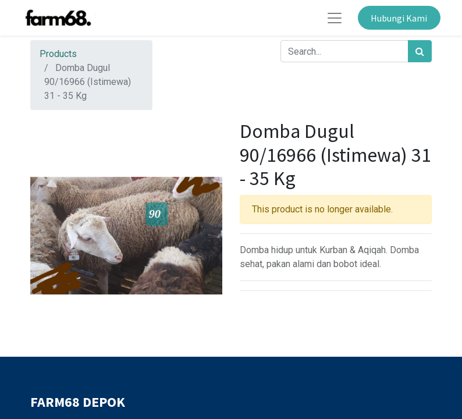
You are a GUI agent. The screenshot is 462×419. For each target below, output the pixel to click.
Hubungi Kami (399, 18)
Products (58, 53)
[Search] (420, 51)
